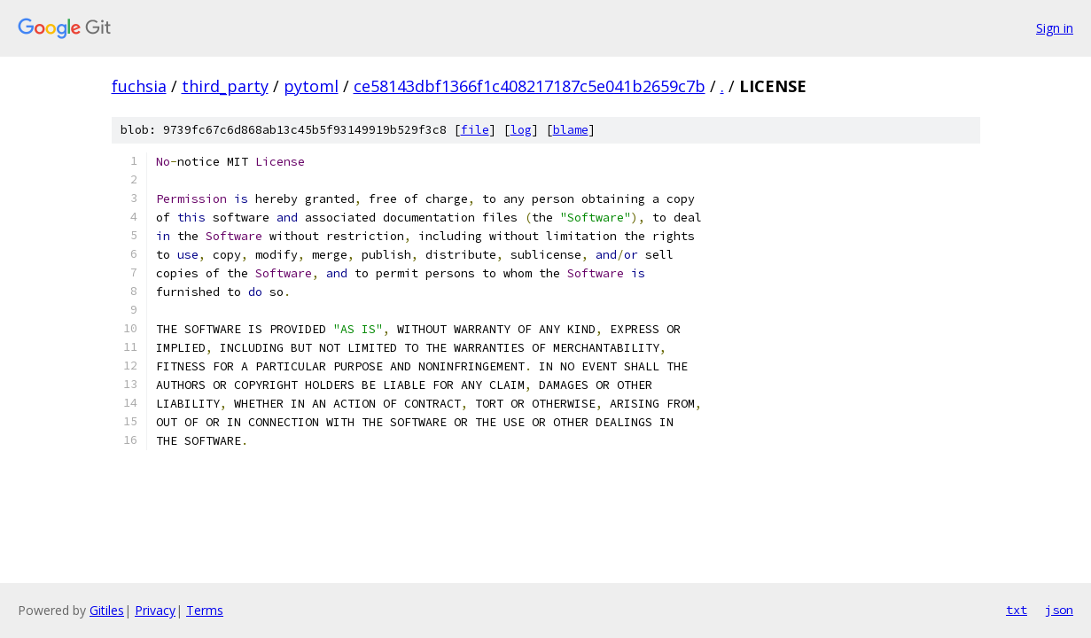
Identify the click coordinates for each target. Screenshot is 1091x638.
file (475, 129)
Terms (204, 610)
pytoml (311, 86)
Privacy (155, 610)
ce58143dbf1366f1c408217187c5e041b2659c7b (529, 86)
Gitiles (107, 610)
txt (1016, 610)
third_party (225, 86)
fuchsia (139, 86)
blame (570, 129)
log (521, 129)
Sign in (1054, 27)
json (1059, 610)
